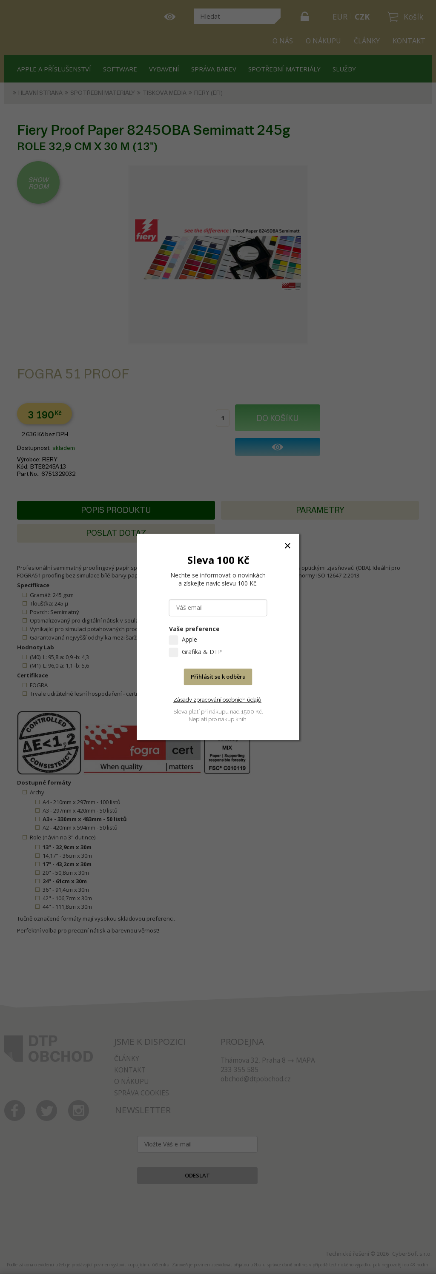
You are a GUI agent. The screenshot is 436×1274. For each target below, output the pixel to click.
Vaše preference (194, 629)
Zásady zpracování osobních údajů (217, 700)
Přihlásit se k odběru (218, 677)
